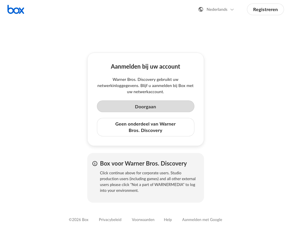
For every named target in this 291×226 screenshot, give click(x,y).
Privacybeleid (110, 219)
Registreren (265, 9)
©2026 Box (78, 219)
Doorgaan (145, 106)
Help (168, 219)
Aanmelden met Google (202, 219)
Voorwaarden (143, 219)
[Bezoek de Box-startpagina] (16, 9)
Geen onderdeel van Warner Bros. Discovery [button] (145, 127)
